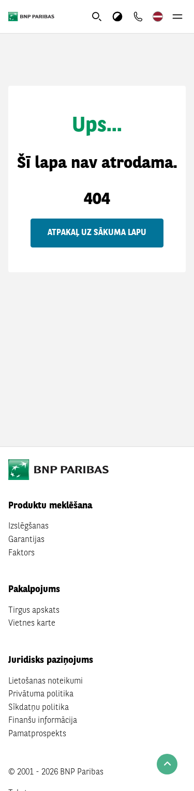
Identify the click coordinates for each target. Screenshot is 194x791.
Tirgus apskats (33, 611)
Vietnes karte (31, 623)
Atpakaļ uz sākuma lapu (97, 233)
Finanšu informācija (42, 721)
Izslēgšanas (28, 526)
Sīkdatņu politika (38, 708)
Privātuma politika (40, 694)
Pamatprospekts (37, 734)
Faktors (21, 553)
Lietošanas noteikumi (45, 681)
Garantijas (26, 540)
